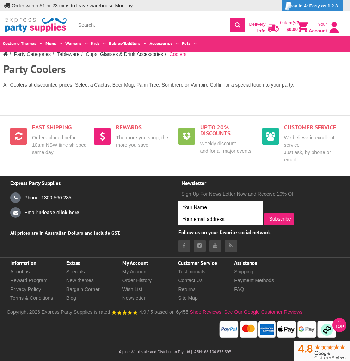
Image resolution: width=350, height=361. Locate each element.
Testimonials (191, 271)
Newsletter (134, 298)
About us (20, 271)
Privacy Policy (25, 289)
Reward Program (29, 280)
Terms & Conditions (31, 298)
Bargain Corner (83, 289)
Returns (186, 289)
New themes (80, 280)
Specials (75, 271)
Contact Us (190, 280)
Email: (44, 212)
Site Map (187, 298)
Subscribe (280, 219)
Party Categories (32, 54)
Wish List (132, 289)
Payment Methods (254, 280)
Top (339, 324)
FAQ (239, 289)
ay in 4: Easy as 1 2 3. (312, 6)
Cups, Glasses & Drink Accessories (124, 54)
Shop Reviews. (206, 312)
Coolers (178, 54)
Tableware (68, 54)
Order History (137, 280)
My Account (135, 271)
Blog (71, 298)
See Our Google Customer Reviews (262, 312)
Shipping (243, 271)
